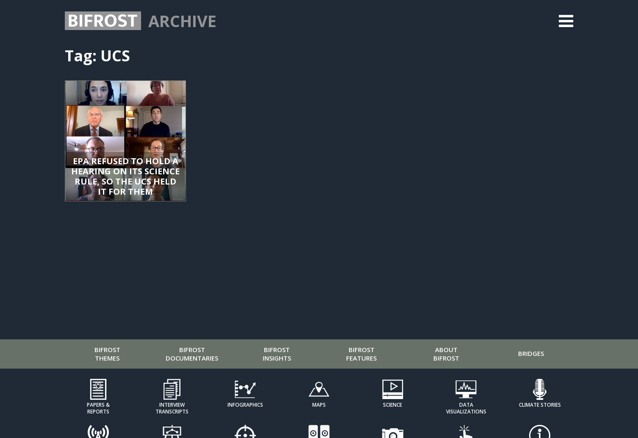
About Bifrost (446, 353)
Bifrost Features (361, 353)
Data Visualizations (466, 408)
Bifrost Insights (277, 353)
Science (392, 404)
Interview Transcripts (172, 408)
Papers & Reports (98, 408)
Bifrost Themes (107, 353)
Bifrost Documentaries (192, 353)
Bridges (531, 353)
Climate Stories (540, 404)
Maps (319, 404)
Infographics (245, 404)
